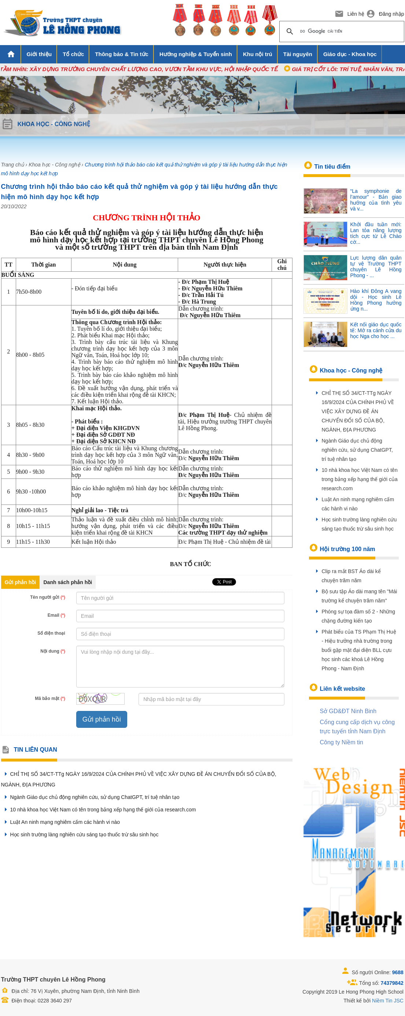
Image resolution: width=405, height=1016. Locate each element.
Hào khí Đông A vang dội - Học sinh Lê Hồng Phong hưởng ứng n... (376, 300)
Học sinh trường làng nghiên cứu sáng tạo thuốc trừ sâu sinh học (80, 834)
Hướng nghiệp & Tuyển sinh (195, 54)
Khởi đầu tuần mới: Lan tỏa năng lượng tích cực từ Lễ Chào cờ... (376, 233)
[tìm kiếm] (340, 31)
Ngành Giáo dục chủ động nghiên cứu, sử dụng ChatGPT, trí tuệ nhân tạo (90, 797)
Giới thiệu (39, 54)
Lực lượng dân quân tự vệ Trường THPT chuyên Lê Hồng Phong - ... (376, 266)
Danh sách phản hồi (68, 582)
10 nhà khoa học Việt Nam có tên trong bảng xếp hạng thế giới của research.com (98, 810)
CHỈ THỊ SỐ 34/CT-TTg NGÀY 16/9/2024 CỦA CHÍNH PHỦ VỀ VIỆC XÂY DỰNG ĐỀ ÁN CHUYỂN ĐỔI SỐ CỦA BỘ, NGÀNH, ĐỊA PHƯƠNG (358, 411)
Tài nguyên (297, 54)
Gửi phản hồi (20, 582)
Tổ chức (73, 54)
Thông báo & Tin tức (121, 54)
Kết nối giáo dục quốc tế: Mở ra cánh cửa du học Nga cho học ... (376, 330)
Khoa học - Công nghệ (54, 165)
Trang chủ (12, 165)
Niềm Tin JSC (388, 1001)
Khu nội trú (257, 54)
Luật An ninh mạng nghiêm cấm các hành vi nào (60, 822)
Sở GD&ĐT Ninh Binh (348, 711)
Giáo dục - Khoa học (350, 54)
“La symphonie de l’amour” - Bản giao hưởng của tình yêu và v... (376, 200)
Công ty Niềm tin (341, 742)
